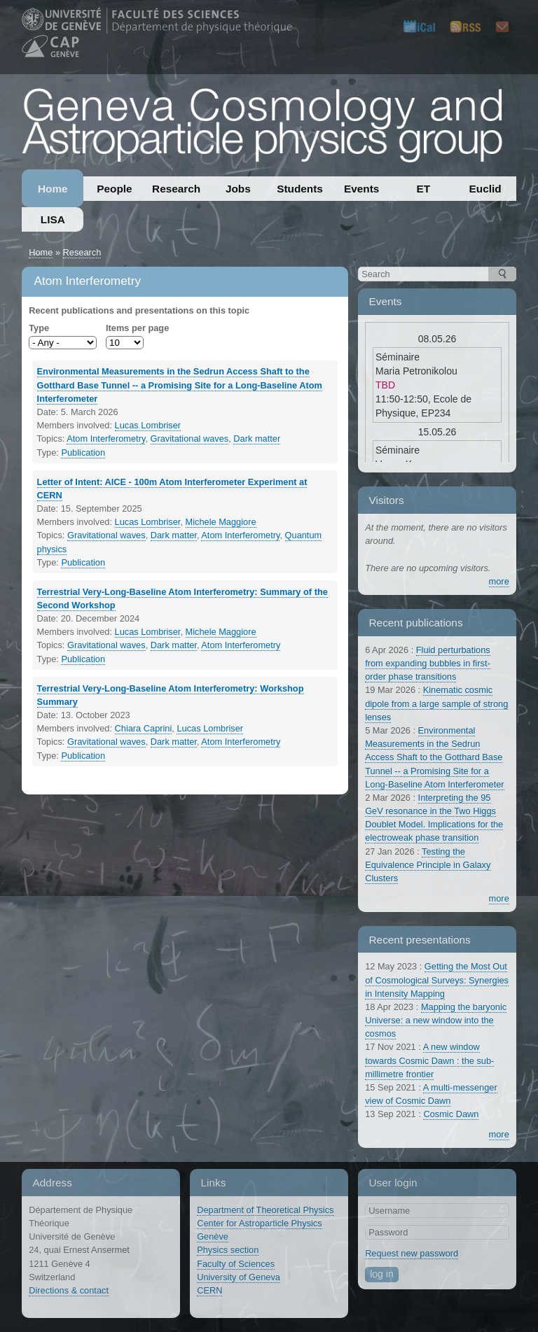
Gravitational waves (190, 438)
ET (424, 189)
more (499, 581)
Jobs (238, 189)
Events (361, 189)
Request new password (411, 1253)
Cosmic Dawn (450, 1114)
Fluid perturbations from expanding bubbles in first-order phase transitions (427, 663)
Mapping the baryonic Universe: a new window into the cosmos (435, 1020)
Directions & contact (69, 1290)
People (114, 189)
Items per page (137, 328)
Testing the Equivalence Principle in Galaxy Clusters (427, 864)
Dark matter (256, 438)
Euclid (485, 189)
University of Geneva (238, 1277)
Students (300, 189)
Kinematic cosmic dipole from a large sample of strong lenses (436, 703)
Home (53, 189)
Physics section (227, 1250)
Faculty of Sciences (236, 1264)
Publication (83, 452)
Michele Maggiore (221, 522)
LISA (53, 219)
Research (176, 189)
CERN (209, 1290)
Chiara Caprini (143, 728)
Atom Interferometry (106, 438)
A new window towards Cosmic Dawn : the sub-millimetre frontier (429, 1060)
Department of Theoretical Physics (265, 1210)
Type (39, 328)
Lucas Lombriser (148, 425)
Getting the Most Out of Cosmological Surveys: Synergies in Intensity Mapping (437, 979)
